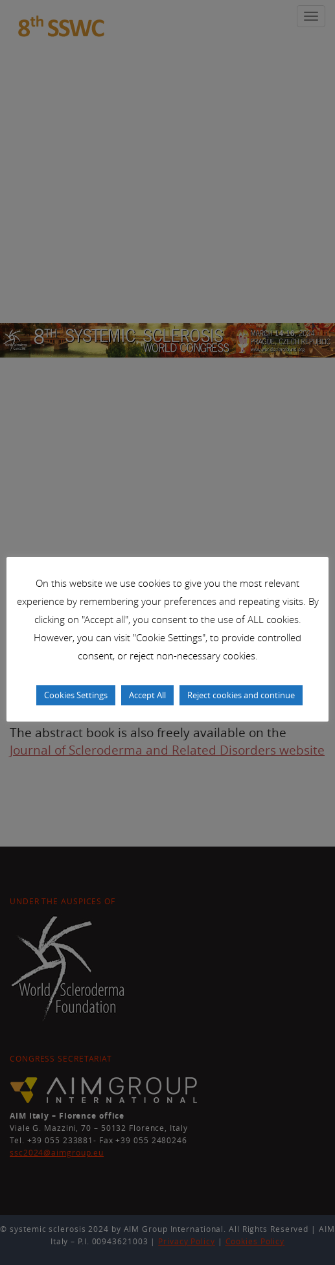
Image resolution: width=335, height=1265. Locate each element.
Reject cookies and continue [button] (241, 695)
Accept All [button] (147, 695)
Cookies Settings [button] (76, 695)
